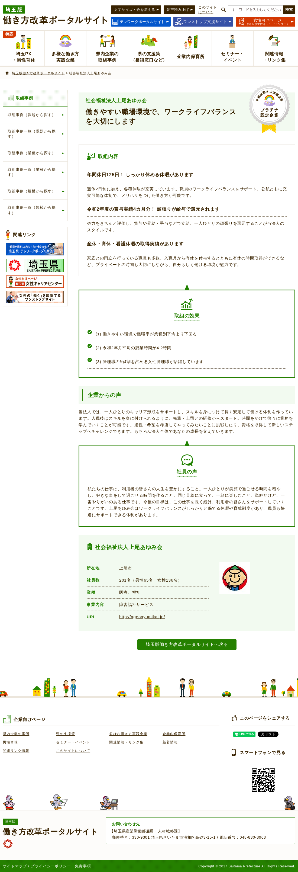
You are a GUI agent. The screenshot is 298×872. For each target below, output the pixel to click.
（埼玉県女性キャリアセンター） (267, 21)
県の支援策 (65, 734)
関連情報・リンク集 (126, 742)
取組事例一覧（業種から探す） (32, 172)
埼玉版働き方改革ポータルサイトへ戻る (187, 644)
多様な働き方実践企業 (128, 734)
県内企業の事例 (16, 734)
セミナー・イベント (73, 742)
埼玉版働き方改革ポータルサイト (38, 73)
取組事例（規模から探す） (32, 191)
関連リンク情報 (16, 751)
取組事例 (24, 98)
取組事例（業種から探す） (32, 153)
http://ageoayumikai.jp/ (142, 616)
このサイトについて (73, 751)
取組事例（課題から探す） (32, 115)
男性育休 (10, 742)
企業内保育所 (174, 734)
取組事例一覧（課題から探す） (32, 134)
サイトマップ (15, 866)
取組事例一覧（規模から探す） (32, 210)
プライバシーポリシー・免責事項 (61, 866)
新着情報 (170, 742)
